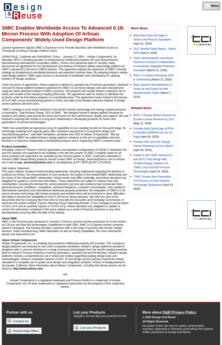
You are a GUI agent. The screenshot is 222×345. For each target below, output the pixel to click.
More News (139, 28)
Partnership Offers (23, 331)
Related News (141, 108)
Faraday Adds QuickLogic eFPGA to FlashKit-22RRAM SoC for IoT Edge (153, 132)
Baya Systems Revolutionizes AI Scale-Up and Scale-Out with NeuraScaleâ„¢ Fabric (152, 88)
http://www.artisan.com (28, 268)
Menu (211, 6)
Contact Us (18, 321)
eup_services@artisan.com (34, 162)
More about (169, 312)
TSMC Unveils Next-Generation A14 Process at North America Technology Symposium (152, 180)
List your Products (90, 327)
